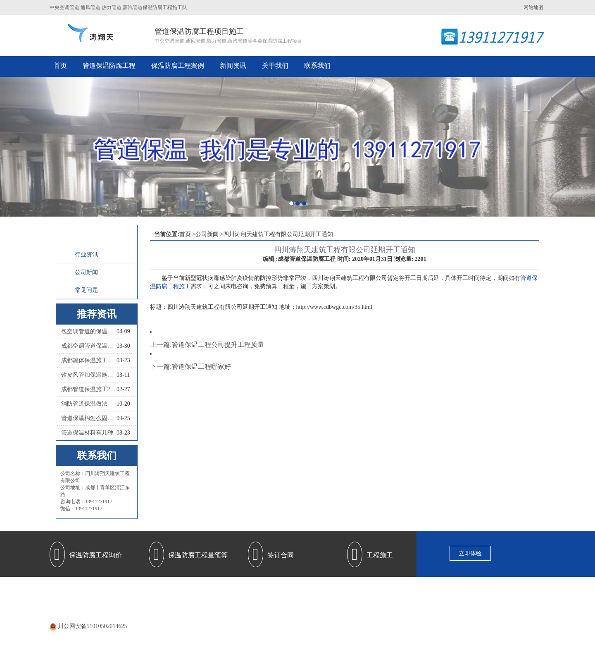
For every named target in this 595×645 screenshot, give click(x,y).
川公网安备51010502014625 (92, 626)
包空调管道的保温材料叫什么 (89, 331)
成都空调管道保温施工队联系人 (89, 346)
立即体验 (470, 553)
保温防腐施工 (369, 591)
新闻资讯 (233, 65)
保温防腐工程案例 (177, 65)
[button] (44, 147)
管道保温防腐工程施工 (249, 591)
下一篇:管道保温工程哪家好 (190, 366)
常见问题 (86, 290)
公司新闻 (86, 272)
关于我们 (275, 65)
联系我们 (317, 65)
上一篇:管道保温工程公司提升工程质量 (207, 344)
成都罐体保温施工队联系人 (89, 360)
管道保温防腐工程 (109, 65)
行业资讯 (86, 254)
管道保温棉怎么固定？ (89, 418)
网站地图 (533, 7)
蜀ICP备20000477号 (308, 616)
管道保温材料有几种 (87, 433)
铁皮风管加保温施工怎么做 (89, 375)
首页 (60, 65)
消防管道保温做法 (84, 404)
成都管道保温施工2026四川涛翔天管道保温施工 (89, 389)
